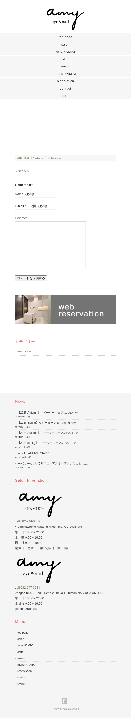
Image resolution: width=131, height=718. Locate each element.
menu (65, 66)
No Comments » (54, 158)
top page (65, 37)
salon (65, 44)
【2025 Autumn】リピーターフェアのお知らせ (47, 412)
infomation (24, 351)
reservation (65, 81)
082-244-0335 (30, 521)
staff (65, 59)
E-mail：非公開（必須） (32, 206)
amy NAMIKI (65, 51)
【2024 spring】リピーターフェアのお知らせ (46, 443)
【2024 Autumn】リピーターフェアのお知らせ (47, 433)
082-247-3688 (30, 587)
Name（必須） (25, 194)
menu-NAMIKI (65, 74)
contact (65, 88)
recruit (66, 96)
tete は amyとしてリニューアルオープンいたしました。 (53, 463)
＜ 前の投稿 (22, 171)
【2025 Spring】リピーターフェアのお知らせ (46, 422)
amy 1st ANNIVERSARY (33, 453)
